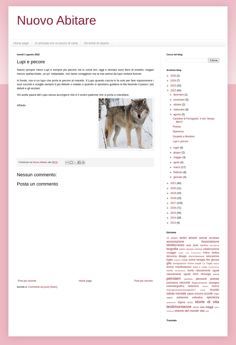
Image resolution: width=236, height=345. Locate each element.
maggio (177, 157)
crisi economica (193, 253)
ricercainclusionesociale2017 (181, 290)
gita (168, 263)
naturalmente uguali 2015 (182, 274)
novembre (179, 99)
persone (201, 278)
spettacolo (171, 302)
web (207, 311)
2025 (173, 75)
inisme (191, 263)
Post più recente (27, 280)
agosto (177, 114)
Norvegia (206, 274)
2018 (173, 198)
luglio (176, 147)
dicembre (179, 94)
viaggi (209, 307)
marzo (177, 167)
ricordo (214, 289)
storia (190, 302)
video (216, 307)
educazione (212, 256)
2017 (173, 203)
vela (202, 307)
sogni (216, 293)
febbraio (178, 172)
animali (203, 237)
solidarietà (182, 297)
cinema (198, 249)
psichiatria (172, 282)
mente (169, 270)
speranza (213, 297)
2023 (173, 85)
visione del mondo (186, 310)
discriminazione (196, 256)
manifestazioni (183, 266)
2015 (173, 212)
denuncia (171, 256)
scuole (208, 293)
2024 (173, 80)
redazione (193, 286)
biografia (172, 249)
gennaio (178, 177)
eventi (192, 259)
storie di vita (207, 302)
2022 (173, 90)
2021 (173, 183)
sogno (169, 297)
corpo (180, 253)
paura (216, 274)
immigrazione (179, 263)
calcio (182, 249)
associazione (175, 241)
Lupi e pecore (180, 141)
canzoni (190, 249)
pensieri (173, 278)
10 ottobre (172, 238)
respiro (205, 286)
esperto (177, 260)
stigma (181, 302)
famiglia (200, 259)
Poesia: (177, 126)
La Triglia (207, 263)
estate (185, 260)
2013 (173, 222)
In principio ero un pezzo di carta (56, 43)
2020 (173, 188)
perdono (188, 279)
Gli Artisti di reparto (96, 43)
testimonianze (178, 306)
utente (196, 307)
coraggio (171, 252)
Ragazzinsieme (199, 282)
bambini (204, 245)
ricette (202, 290)
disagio (183, 256)
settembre (179, 109)
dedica (215, 252)
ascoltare (214, 237)
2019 (173, 193)
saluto (190, 293)
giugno (177, 152)
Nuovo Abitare (56, 20)
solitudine (197, 297)
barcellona (214, 245)
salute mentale (176, 293)
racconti (184, 282)
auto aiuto (192, 245)
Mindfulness (180, 270)
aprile (176, 162)
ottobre (177, 104)
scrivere (198, 293)
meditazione (213, 267)
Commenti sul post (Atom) (42, 286)
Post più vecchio (143, 280)
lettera (216, 263)
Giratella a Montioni (183, 136)
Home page (21, 43)
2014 (173, 217)
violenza (170, 311)
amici (183, 237)
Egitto (169, 259)
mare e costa (200, 267)
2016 (173, 207)
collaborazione (211, 249)
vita (202, 310)
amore (193, 237)
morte (190, 270)
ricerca (215, 286)
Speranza (178, 131)
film (208, 259)
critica (206, 252)
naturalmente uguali (207, 270)
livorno (170, 266)
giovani (215, 259)
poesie (214, 278)
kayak (198, 263)
